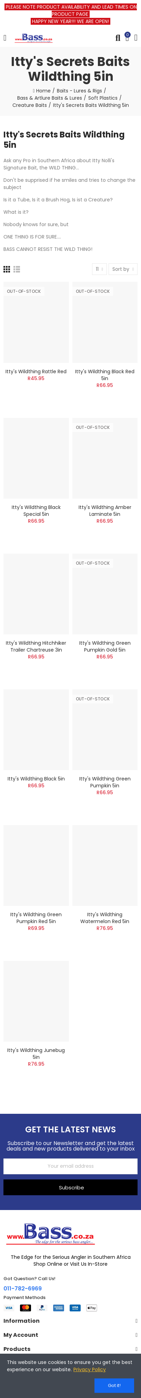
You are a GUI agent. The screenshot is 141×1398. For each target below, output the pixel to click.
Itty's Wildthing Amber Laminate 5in (105, 511)
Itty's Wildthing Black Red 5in (104, 375)
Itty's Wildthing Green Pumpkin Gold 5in (105, 646)
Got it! (114, 1385)
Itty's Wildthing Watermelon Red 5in (104, 918)
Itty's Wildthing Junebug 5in (36, 1054)
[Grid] (6, 269)
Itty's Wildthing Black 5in (36, 778)
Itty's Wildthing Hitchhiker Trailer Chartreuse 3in (36, 646)
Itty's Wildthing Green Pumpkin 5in (105, 782)
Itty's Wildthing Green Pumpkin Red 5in (36, 918)
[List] (16, 269)
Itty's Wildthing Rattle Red (36, 371)
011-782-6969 (22, 1288)
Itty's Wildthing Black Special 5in (36, 511)
